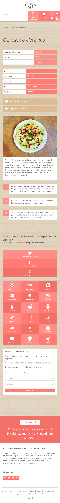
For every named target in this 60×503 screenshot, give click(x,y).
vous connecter (19, 243)
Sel (29, 81)
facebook (5, 478)
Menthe (31, 92)
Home (5, 28)
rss (13, 478)
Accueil (30, 498)
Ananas (30, 71)
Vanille (30, 76)
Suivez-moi (30, 422)
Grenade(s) (32, 86)
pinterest (17, 478)
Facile (38, 57)
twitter (9, 478)
